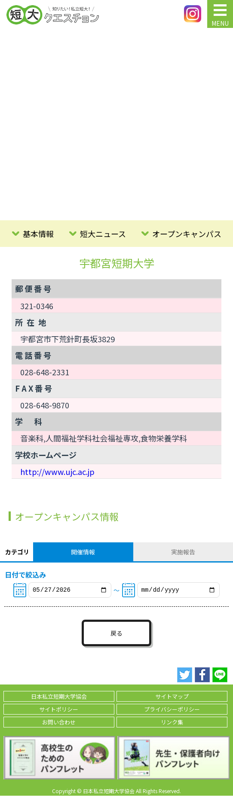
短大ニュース (103, 233)
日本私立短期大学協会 (59, 698)
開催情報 (83, 552)
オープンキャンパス (186, 233)
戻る (116, 634)
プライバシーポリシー (172, 710)
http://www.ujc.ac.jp (57, 471)
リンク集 (172, 723)
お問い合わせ (59, 723)
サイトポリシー (58, 710)
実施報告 (183, 552)
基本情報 (38, 233)
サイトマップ (172, 698)
